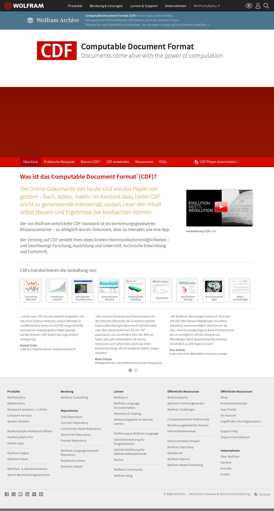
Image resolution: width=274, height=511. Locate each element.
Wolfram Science (178, 459)
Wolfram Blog (123, 476)
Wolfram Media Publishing (185, 465)
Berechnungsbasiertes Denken (188, 425)
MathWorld (174, 453)
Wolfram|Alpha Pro (20, 437)
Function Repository (74, 423)
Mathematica (16, 403)
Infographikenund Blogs (135, 298)
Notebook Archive (73, 461)
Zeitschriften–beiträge (188, 298)
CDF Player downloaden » (217, 161)
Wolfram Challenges (181, 409)
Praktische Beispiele (59, 161)
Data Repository (72, 417)
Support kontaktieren (235, 437)
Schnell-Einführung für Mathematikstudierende (130, 452)
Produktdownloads (234, 403)
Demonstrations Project (183, 441)
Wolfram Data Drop (180, 447)
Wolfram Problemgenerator (186, 403)
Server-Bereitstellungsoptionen (28, 475)
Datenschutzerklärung (235, 494)
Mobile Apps (15, 443)
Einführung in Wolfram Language (136, 433)
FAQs (163, 161)
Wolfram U (121, 397)
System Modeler (18, 421)
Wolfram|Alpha (177, 397)
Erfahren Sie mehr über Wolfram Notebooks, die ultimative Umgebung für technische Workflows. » (147, 25)
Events (225, 474)
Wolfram (179, 494)
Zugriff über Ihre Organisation (241, 421)
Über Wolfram (230, 456)
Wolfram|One (16, 397)
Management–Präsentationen (83, 298)
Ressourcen (144, 161)
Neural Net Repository (76, 434)
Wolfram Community (128, 469)
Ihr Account (228, 415)
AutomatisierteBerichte (110, 298)
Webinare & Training (127, 413)
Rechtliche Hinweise (202, 494)
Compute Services (19, 415)
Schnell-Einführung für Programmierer (129, 442)
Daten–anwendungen (240, 298)
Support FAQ (229, 431)
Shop (224, 397)
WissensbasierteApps (214, 298)
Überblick (30, 161)
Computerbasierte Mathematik (188, 419)
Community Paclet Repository (81, 429)
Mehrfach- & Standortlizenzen (27, 469)
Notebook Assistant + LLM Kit (27, 409)
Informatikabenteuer (181, 431)
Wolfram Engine (18, 453)
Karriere (226, 462)
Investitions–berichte (57, 298)
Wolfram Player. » (170, 20)
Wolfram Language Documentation (127, 405)
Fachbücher (162, 298)
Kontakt (226, 468)
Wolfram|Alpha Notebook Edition (29, 431)
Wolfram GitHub (72, 466)
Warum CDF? (90, 161)
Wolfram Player (17, 459)
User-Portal (228, 409)
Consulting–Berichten (31, 298)
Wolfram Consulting (74, 397)
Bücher (119, 460)
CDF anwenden (117, 161)
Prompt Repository (74, 440)
